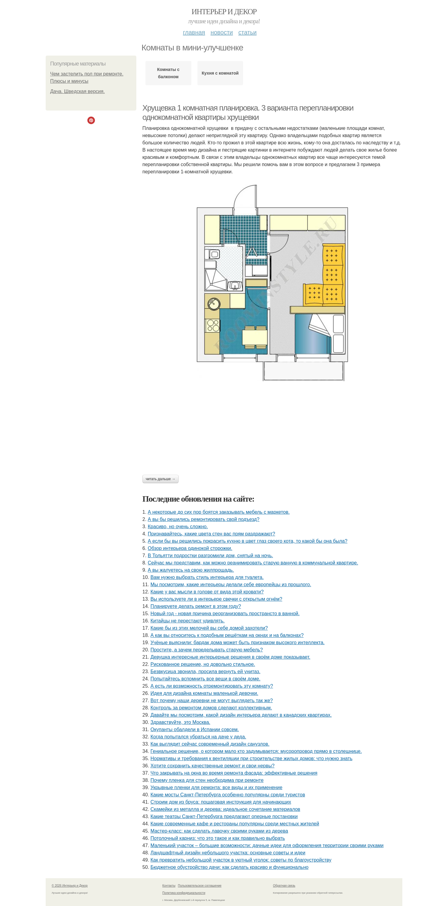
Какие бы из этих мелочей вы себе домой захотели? (209, 628)
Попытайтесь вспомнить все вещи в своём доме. (206, 678)
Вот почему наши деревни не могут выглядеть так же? (212, 700)
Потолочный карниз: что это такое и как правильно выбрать (218, 838)
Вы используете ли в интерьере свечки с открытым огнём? (216, 599)
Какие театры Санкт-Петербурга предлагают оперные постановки (224, 816)
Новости (221, 32)
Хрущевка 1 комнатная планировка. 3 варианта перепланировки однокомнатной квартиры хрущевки (247, 112)
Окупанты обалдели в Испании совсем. (195, 729)
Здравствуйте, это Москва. (180, 722)
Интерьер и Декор (224, 11)
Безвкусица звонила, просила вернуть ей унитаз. (206, 671)
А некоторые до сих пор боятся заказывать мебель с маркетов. (219, 512)
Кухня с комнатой (220, 73)
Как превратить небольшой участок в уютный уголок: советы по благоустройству (241, 860)
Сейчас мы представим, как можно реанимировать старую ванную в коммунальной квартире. (253, 562)
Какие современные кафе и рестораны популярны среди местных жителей (235, 823)
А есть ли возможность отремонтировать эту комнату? (212, 686)
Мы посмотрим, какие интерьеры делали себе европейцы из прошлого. (231, 584)
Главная (194, 32)
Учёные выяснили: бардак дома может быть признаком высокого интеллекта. (238, 642)
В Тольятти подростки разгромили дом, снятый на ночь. (210, 555)
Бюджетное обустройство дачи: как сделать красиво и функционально (230, 867)
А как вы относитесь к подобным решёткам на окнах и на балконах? (227, 635)
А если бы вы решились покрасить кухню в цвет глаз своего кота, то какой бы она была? (247, 541)
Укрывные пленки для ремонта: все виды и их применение (216, 787)
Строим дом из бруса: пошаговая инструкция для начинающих (221, 802)
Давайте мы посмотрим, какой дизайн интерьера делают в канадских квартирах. (241, 715)
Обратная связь (284, 885)
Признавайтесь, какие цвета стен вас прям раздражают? (211, 533)
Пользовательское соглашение (200, 885)
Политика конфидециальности (183, 893)
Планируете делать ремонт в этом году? (196, 606)
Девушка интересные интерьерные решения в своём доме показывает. (230, 657)
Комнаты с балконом (168, 73)
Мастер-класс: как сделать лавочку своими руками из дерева (219, 831)
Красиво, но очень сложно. (178, 526)
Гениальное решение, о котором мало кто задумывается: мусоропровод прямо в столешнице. (256, 751)
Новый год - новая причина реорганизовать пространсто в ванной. (225, 613)
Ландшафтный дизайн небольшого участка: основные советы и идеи (228, 852)
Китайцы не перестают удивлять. (188, 620)
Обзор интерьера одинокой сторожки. (190, 548)
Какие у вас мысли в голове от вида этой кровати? (207, 591)
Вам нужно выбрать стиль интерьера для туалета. (207, 577)
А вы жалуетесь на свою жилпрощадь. (191, 570)
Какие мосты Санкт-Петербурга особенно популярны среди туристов (228, 794)
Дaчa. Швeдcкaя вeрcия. (77, 91)
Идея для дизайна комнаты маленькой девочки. (204, 693)
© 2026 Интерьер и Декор (70, 885)
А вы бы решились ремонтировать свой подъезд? (203, 519)
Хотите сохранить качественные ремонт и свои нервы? (212, 765)
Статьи (247, 32)
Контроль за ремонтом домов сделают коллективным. (211, 707)
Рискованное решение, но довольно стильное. (203, 664)
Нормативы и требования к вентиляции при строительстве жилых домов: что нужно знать (251, 758)
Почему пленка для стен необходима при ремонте (207, 780)
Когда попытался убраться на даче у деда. (198, 736)
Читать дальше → (160, 479)
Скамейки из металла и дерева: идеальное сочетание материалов (225, 809)
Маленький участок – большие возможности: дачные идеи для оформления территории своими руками (267, 845)
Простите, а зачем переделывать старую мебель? (207, 649)
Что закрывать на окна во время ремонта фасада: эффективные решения (234, 773)
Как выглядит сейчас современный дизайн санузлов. (210, 744)
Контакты (168, 885)
